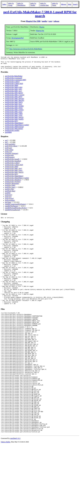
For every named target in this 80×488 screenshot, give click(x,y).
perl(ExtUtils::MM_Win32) (14, 120)
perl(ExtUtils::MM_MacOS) (14, 103)
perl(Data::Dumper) (11, 156)
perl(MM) (8, 135)
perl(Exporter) (10, 160)
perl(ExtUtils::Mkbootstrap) (14, 129)
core (50, 21)
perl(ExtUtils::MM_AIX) (13, 92)
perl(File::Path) (10, 188)
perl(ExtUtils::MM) (11, 88)
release (56, 21)
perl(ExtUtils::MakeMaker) (14, 125)
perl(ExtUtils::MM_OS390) (14, 108)
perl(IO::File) (9, 192)
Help (69, 4)
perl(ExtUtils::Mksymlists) (14, 131)
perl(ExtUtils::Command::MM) (15, 82)
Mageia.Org (40, 30)
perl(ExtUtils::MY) (11, 123)
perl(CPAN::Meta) (11, 148)
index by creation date (44, 4)
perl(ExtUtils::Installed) (13, 163)
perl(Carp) (8, 150)
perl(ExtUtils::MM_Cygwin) (14, 97)
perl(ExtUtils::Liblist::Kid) (14, 86)
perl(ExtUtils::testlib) (12, 133)
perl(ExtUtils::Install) (12, 161)
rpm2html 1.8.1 (15, 482)
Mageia (41, 27)
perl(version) (9, 201)
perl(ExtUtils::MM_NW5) (14, 105)
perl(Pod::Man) (10, 193)
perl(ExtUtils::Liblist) (12, 84)
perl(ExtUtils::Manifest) (13, 182)
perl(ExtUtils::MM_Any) (13, 93)
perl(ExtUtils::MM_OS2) (13, 107)
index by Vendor (33, 4)
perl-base (8, 205)
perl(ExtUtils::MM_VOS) (13, 118)
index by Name (55, 4)
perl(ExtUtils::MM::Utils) (13, 90)
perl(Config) (9, 152)
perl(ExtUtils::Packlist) (12, 184)
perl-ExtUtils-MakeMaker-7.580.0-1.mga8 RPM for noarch (40, 14)
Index (4, 4)
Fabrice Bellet (5, 485)
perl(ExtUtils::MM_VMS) (14, 116)
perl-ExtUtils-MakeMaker (13, 78)
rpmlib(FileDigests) (11, 208)
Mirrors (63, 4)
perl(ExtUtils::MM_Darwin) (14, 101)
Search (75, 4)
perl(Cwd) (8, 154)
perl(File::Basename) (12, 186)
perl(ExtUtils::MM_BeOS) (14, 95)
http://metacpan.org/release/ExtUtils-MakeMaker (25, 49)
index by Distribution (21, 4)
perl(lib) (7, 195)
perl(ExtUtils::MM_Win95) (14, 122)
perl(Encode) (9, 158)
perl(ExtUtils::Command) (13, 80)
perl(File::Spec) (10, 190)
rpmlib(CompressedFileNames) (15, 207)
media (44, 21)
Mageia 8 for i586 (33, 21)
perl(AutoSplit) (10, 146)
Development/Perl (17, 38)
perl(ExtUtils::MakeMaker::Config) (17, 127)
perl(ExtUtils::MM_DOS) (13, 99)
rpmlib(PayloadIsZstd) (12, 212)
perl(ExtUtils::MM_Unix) (13, 114)
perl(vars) (8, 199)
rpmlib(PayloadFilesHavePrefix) (16, 210)
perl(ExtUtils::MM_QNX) (14, 110)
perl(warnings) (10, 203)
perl (6, 143)
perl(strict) (8, 197)
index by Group (11, 4)
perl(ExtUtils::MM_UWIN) (14, 112)
